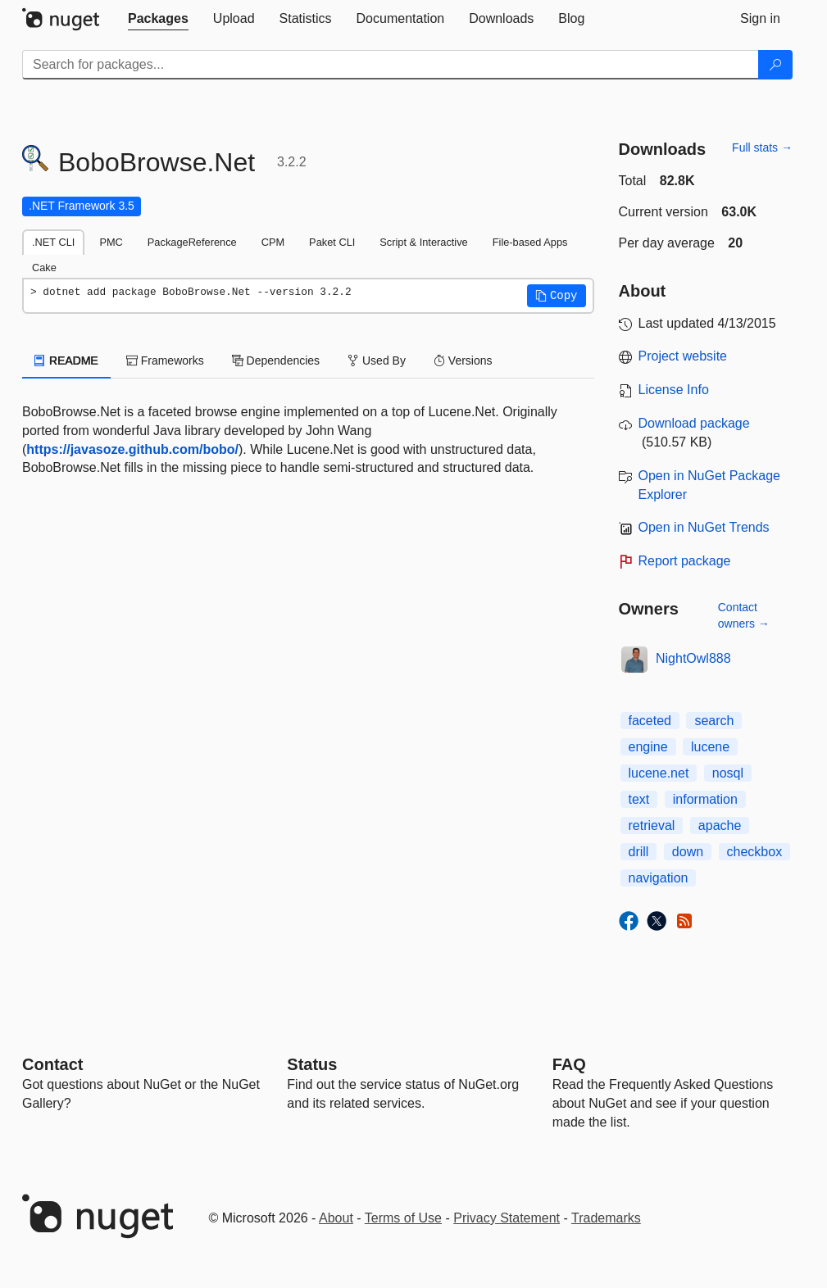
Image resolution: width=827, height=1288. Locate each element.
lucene (710, 747)
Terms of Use (403, 1218)
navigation (658, 878)
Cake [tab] (44, 267)
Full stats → (762, 147)
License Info (673, 390)
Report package (684, 561)
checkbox (755, 852)
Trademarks (606, 1218)
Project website (683, 356)
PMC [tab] (110, 242)
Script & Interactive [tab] (423, 242)
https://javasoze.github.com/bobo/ (132, 449)
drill (639, 852)
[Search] (775, 64)
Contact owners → (744, 615)
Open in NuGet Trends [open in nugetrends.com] (704, 527)
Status (312, 1064)
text (639, 799)
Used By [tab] (377, 360)
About (336, 1218)
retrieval (652, 825)
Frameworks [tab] (165, 360)
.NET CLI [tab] (53, 242)
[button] (556, 295)
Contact (52, 1064)
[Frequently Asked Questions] (569, 1064)
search (714, 721)
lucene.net (659, 773)
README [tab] (66, 360)
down (687, 852)
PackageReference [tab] (192, 242)
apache (720, 825)
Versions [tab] (463, 360)
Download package (694, 423)
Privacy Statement (506, 1218)
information (705, 799)
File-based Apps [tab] (530, 242)
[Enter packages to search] (390, 64)
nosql (727, 773)
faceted (650, 721)
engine (648, 747)
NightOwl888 (693, 658)
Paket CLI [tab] (332, 242)
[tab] (158, 19)
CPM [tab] (272, 242)
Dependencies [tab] (276, 360)
